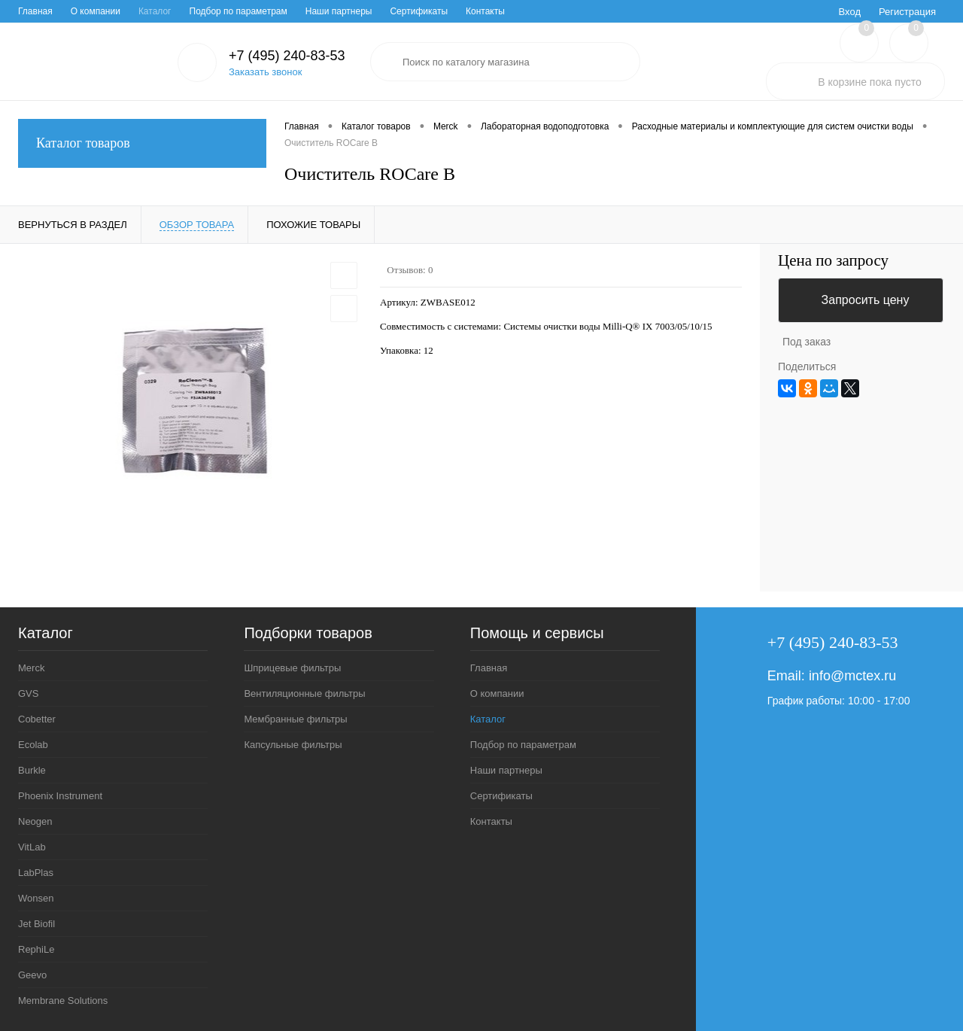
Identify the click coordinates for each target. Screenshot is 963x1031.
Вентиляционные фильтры (304, 693)
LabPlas (35, 872)
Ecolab (33, 744)
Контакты (485, 11)
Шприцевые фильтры (292, 668)
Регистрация (907, 11)
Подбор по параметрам (238, 11)
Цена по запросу (833, 261)
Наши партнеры (338, 11)
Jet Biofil (36, 923)
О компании (95, 11)
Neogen (35, 821)
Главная (35, 11)
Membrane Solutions (63, 1000)
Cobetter (37, 719)
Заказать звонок (265, 72)
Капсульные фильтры (293, 744)
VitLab (32, 847)
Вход (850, 11)
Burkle (32, 770)
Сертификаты (419, 11)
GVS (28, 693)
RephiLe (36, 949)
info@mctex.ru (852, 675)
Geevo (32, 975)
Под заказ (806, 342)
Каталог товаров (142, 143)
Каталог (155, 11)
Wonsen (35, 898)
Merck (31, 668)
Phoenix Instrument (60, 795)
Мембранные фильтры (295, 719)
